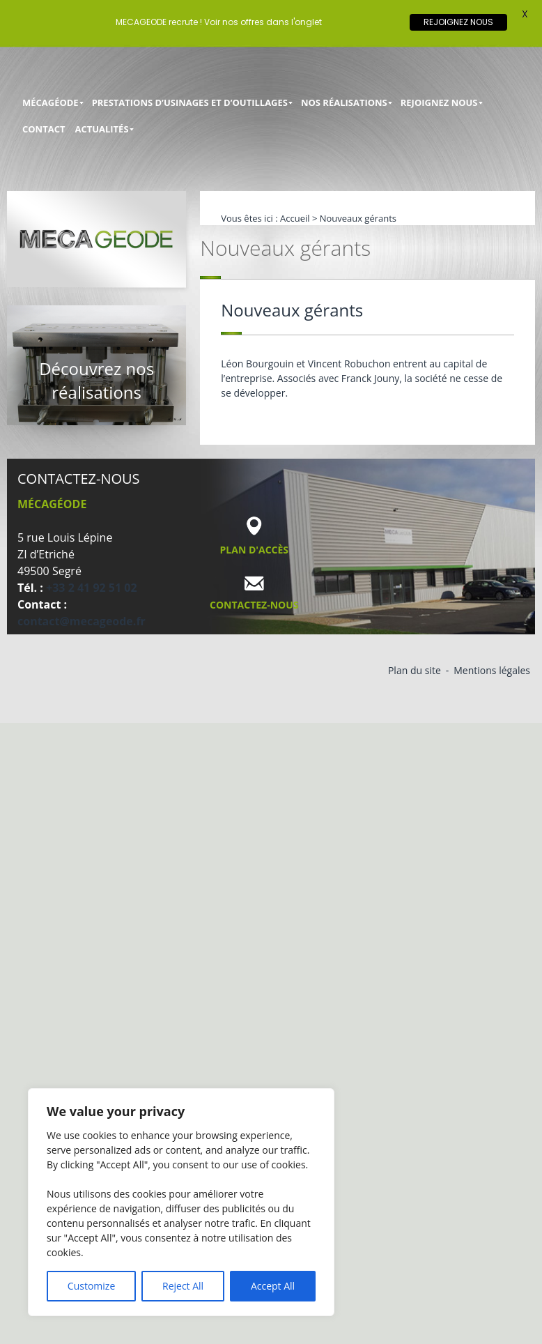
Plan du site (414, 670)
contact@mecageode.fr (81, 621)
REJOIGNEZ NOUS (458, 22)
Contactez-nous (254, 604)
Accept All (273, 1285)
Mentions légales (492, 670)
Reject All (182, 1285)
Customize (91, 1285)
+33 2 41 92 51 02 (91, 587)
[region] (181, 1202)
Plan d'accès (254, 549)
